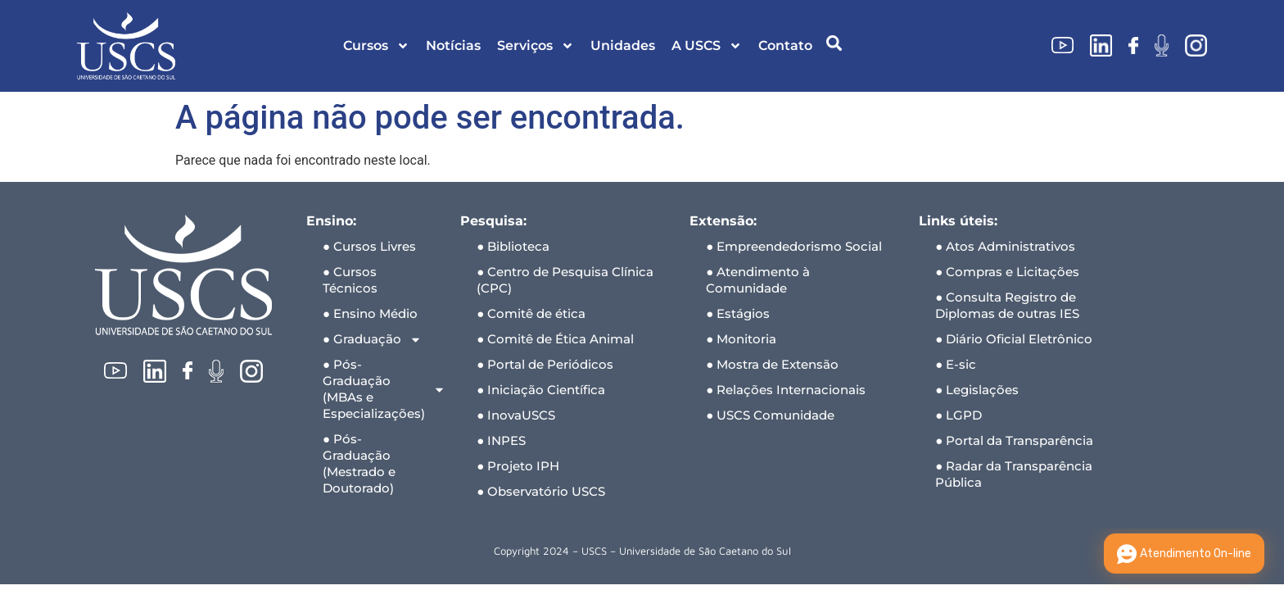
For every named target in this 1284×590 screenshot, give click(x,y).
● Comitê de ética (531, 313)
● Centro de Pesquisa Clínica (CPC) (565, 280)
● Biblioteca (513, 246)
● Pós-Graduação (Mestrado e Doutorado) (359, 463)
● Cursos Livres (369, 246)
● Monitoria (741, 339)
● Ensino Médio (370, 313)
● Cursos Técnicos (350, 280)
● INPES (501, 440)
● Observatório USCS (541, 491)
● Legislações (977, 389)
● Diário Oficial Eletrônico (1013, 339)
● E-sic (955, 364)
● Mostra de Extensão (772, 364)
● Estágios (738, 313)
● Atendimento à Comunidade (758, 280)
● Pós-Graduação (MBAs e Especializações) (383, 388)
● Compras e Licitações (1007, 271)
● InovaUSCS (516, 415)
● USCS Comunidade (770, 415)
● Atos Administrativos (1005, 246)
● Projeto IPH (518, 466)
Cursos (376, 46)
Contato (785, 45)
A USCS (706, 46)
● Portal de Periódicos (545, 364)
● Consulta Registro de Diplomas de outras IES (1007, 305)
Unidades (622, 45)
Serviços (535, 46)
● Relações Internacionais (786, 389)
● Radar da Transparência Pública (1013, 474)
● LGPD (958, 415)
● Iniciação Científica (541, 389)
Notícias (453, 45)
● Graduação (372, 339)
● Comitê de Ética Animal (555, 339)
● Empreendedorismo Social (794, 246)
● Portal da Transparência (1014, 440)
